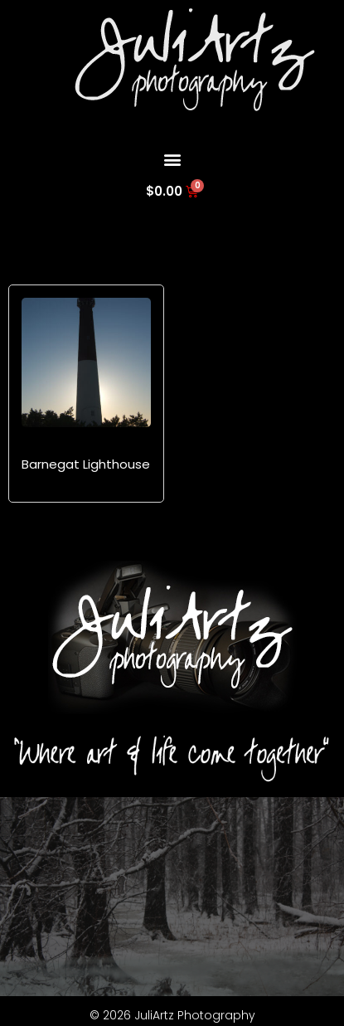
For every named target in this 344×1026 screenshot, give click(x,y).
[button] (172, 159)
